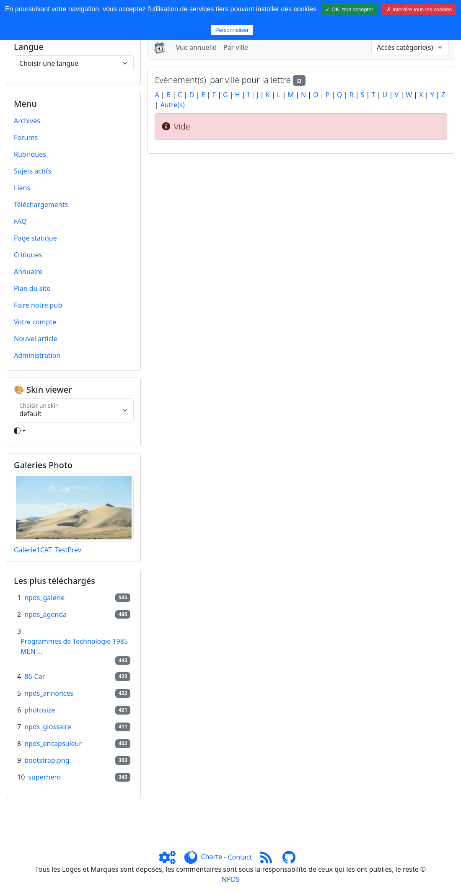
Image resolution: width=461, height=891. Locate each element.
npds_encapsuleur (53, 743)
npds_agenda (45, 614)
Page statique (35, 238)
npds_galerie (44, 597)
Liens (22, 187)
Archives (27, 120)
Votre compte (35, 321)
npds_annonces (48, 693)
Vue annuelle (196, 47)
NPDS (230, 879)
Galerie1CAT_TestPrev (47, 549)
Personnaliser (232, 30)
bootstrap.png (46, 760)
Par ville (235, 47)
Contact (240, 857)
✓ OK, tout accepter (349, 9)
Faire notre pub (38, 305)
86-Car (34, 676)
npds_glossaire (47, 726)
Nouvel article (35, 338)
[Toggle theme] (74, 430)
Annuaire (28, 271)
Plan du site (32, 288)
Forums (26, 137)
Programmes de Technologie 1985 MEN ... (74, 646)
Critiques (28, 254)
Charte (211, 857)
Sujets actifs (32, 171)
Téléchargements (41, 204)
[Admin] (170, 857)
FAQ (20, 221)
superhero (44, 777)
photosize (39, 710)
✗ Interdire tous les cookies (419, 9)
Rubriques (30, 154)
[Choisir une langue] (74, 63)
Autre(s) (172, 104)
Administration (37, 355)
